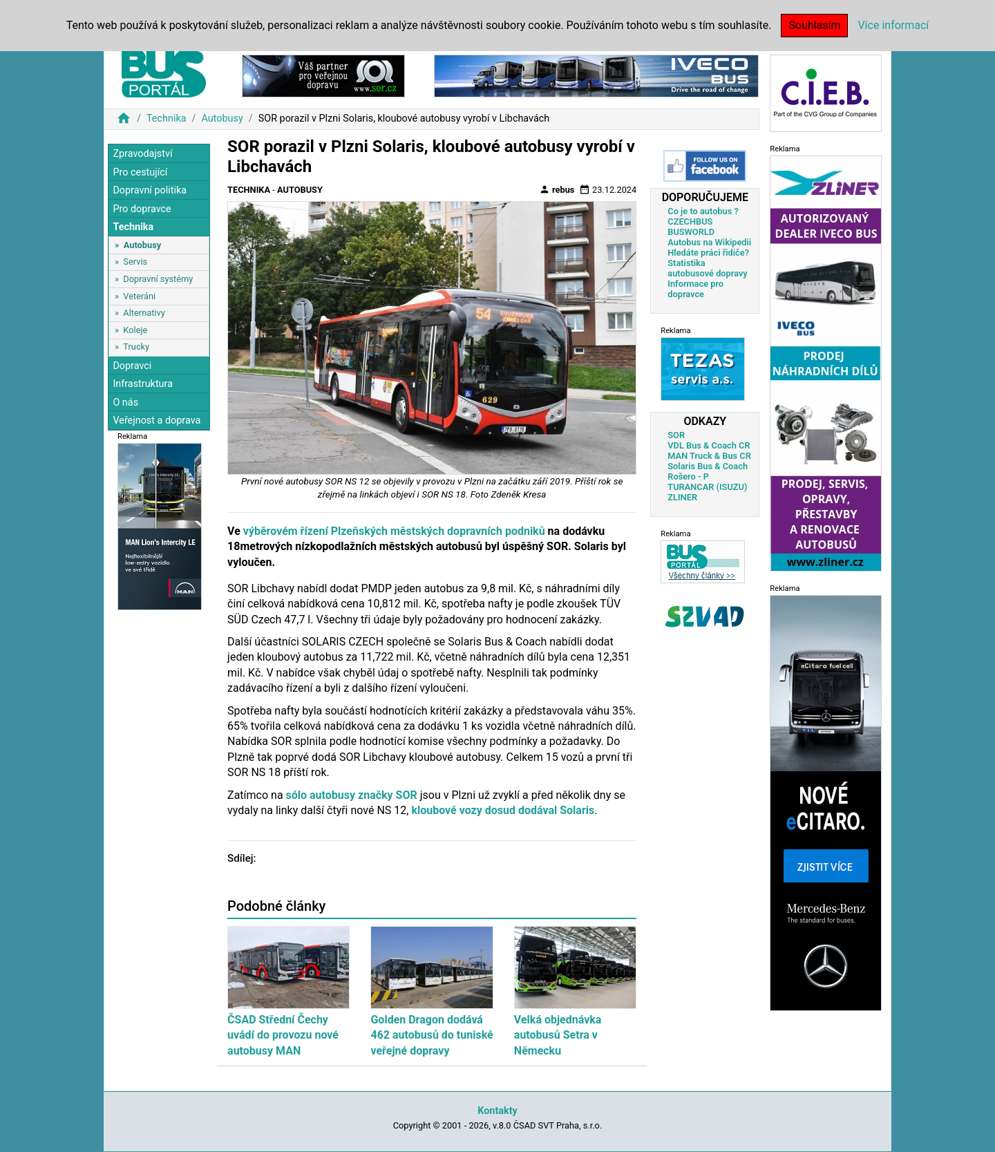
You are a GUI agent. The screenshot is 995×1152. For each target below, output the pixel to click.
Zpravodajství (142, 154)
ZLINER (682, 497)
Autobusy (222, 118)
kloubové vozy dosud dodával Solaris (502, 810)
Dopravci (132, 366)
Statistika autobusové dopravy (707, 268)
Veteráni (139, 296)
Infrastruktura (143, 384)
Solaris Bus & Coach (707, 466)
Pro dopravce (142, 209)
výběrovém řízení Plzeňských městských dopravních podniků (394, 531)
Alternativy (143, 313)
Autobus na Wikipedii (709, 242)
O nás (125, 402)
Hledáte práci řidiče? (708, 252)
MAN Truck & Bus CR (709, 456)
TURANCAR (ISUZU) (707, 487)
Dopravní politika (150, 190)
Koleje (135, 330)
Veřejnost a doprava (156, 420)
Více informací (893, 25)
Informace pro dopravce (695, 288)
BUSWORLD (690, 232)
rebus (557, 189)
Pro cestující (140, 172)
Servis (135, 261)
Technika (166, 118)
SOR (676, 435)
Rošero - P (688, 476)
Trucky (136, 346)
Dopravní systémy (158, 279)
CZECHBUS (689, 221)
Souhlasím (814, 25)
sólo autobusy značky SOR (351, 795)
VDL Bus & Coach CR (708, 445)
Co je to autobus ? (703, 211)
